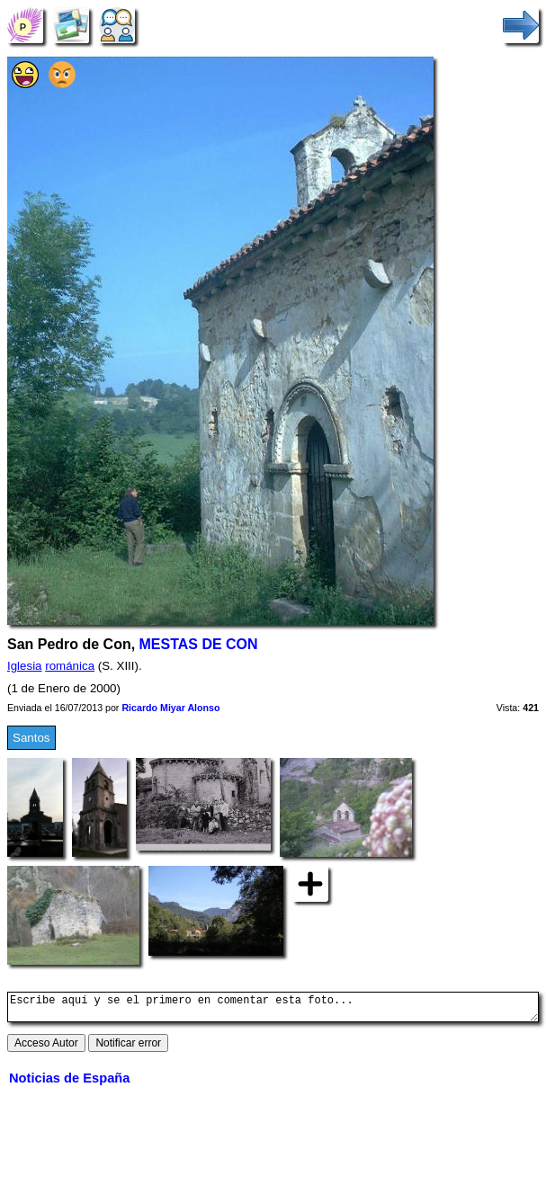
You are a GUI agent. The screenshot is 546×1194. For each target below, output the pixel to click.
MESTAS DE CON (198, 644)
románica (69, 666)
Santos (31, 737)
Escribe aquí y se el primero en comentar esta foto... (273, 1010)
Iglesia (24, 666)
